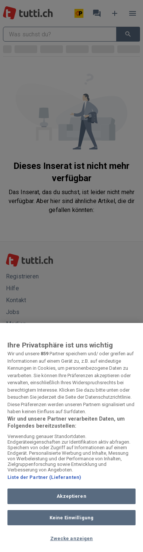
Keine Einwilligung (71, 517)
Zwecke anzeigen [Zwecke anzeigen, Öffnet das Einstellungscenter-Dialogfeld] (71, 538)
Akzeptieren (71, 496)
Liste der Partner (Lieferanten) (44, 477)
